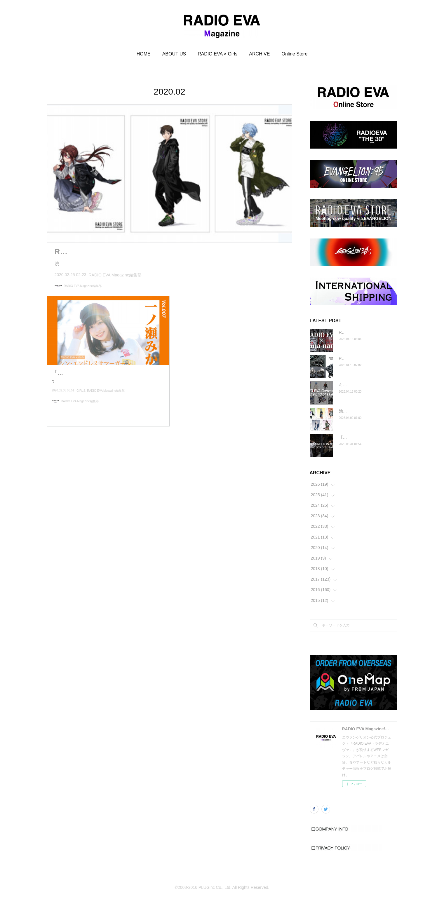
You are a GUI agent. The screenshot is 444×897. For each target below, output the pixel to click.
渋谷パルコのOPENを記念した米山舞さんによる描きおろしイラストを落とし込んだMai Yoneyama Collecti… (169, 263)
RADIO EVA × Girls (217, 53)
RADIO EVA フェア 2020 (98, 251)
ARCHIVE (259, 53)
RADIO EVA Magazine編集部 (115, 275)
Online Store (294, 53)
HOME (144, 53)
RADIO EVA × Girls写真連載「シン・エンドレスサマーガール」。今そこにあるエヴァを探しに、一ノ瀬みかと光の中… (107, 395)
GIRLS (80, 407)
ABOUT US (174, 53)
